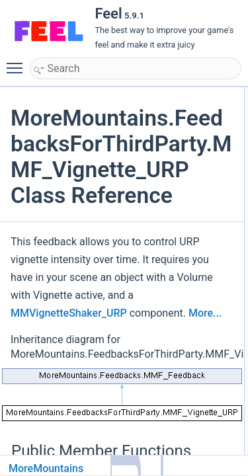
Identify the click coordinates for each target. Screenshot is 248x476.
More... (205, 313)
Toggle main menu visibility (18, 62)
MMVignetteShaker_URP (69, 313)
